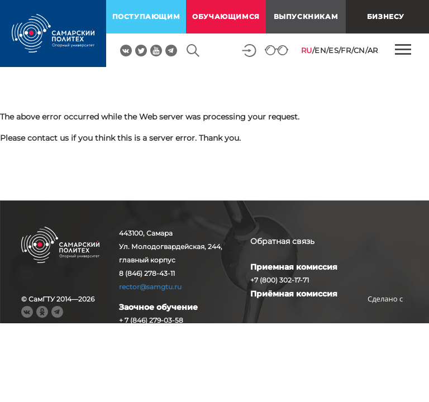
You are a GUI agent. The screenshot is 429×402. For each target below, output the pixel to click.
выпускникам (306, 16)
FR (346, 50)
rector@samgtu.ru (150, 287)
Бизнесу (385, 16)
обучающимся (226, 16)
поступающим (146, 16)
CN (359, 50)
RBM (385, 316)
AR (373, 50)
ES (333, 50)
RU (306, 50)
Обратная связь (282, 241)
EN (320, 50)
